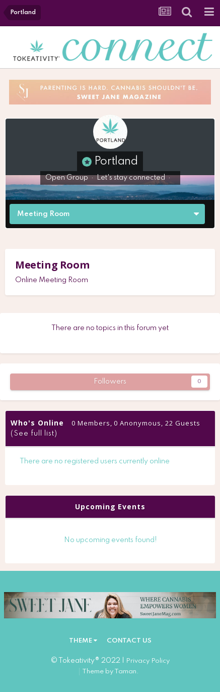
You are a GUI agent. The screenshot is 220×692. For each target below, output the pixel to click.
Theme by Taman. (110, 671)
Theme (83, 640)
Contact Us (129, 640)
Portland (116, 161)
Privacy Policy (148, 661)
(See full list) (34, 433)
